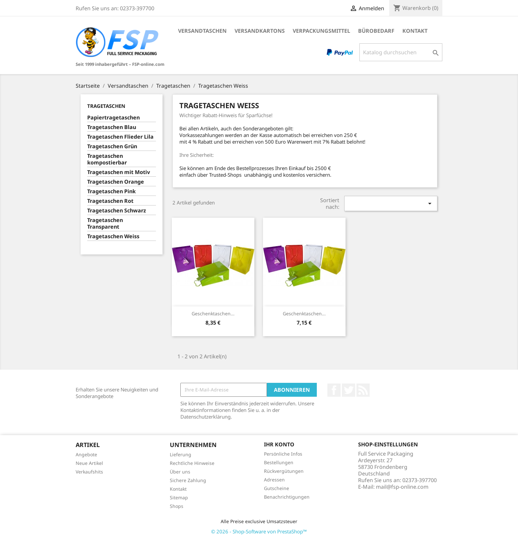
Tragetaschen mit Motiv (118, 172)
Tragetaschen (106, 106)
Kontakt (414, 30)
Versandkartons (260, 30)
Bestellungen (278, 462)
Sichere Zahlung (188, 480)
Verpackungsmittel (321, 30)
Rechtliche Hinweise (192, 463)
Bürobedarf (376, 30)
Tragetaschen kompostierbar (107, 159)
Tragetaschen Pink (111, 191)
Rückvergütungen (284, 471)
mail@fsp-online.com (402, 486)
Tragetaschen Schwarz (116, 210)
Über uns (180, 472)
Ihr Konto (279, 444)
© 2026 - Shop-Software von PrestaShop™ (259, 531)
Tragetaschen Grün (112, 146)
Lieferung (180, 454)
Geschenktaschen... (213, 313)
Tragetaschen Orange (115, 181)
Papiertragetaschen (113, 117)
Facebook (334, 390)
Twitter (348, 390)
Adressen (274, 479)
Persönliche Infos (283, 454)
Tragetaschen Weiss (113, 236)
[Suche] (400, 52)
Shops (176, 506)
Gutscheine (276, 488)
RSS (363, 390)
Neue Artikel (89, 463)
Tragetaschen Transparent (105, 223)
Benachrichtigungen (287, 497)
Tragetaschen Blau (111, 127)
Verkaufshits (89, 472)
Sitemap (179, 497)
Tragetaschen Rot (110, 201)
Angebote (86, 454)
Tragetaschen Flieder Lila (120, 136)
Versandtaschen (202, 30)
